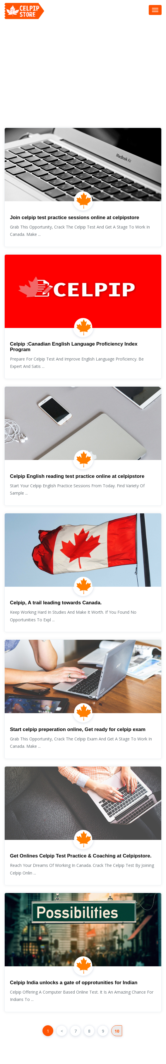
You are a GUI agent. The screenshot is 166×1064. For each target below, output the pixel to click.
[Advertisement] (85, 78)
